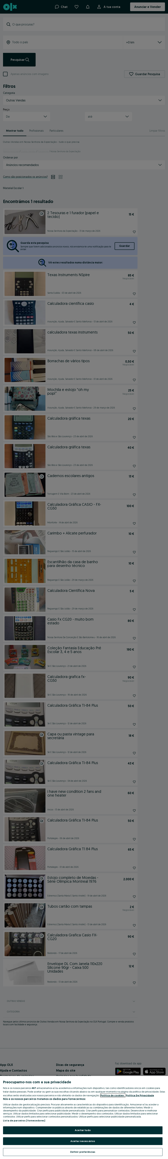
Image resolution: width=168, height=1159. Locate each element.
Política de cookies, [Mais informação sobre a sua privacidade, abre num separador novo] (113, 1095)
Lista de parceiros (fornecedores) (24, 1120)
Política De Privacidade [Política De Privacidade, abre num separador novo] (140, 1095)
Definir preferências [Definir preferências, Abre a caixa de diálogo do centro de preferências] (82, 1151)
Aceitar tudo (83, 1130)
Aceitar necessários (82, 1141)
